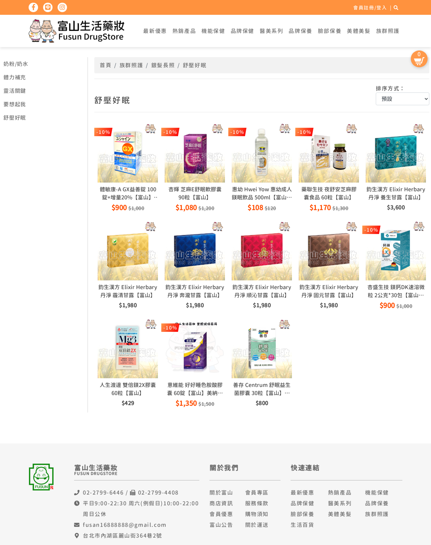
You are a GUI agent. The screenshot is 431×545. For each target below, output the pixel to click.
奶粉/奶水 (15, 64)
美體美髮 (358, 31)
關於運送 (257, 525)
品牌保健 (242, 31)
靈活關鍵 (14, 90)
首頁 (105, 65)
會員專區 (257, 492)
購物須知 (257, 514)
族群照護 (388, 31)
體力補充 (14, 77)
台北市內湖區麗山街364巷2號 (122, 535)
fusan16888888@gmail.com (125, 525)
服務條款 (257, 503)
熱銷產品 (184, 31)
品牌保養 (300, 31)
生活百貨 (302, 525)
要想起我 (14, 104)
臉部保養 (329, 31)
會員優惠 (221, 514)
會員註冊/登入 (370, 7)
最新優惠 (155, 31)
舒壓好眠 (14, 117)
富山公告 (221, 525)
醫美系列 (271, 31)
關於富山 (221, 492)
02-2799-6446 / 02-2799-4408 (131, 492)
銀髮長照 (163, 65)
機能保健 (213, 31)
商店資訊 (221, 503)
